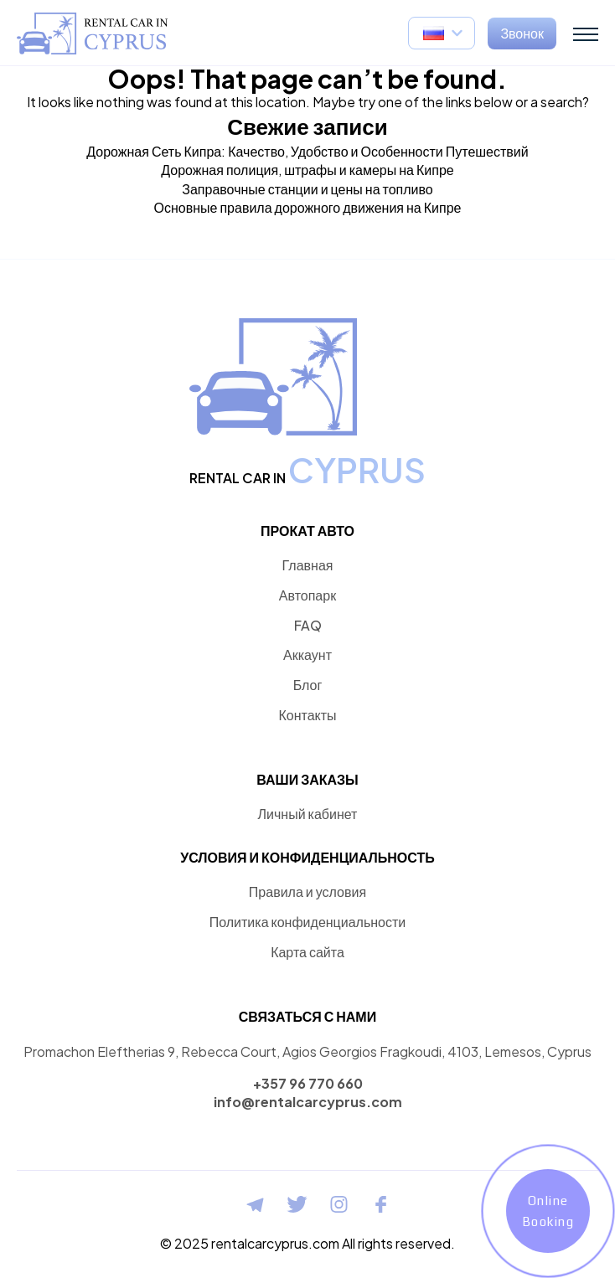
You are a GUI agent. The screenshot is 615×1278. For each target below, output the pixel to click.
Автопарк (307, 595)
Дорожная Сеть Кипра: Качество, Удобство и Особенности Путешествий (307, 151)
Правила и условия (307, 891)
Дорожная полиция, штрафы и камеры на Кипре (307, 169)
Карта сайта (307, 952)
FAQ (308, 625)
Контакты (307, 715)
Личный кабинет (308, 813)
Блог (308, 684)
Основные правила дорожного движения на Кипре (308, 207)
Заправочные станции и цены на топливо (307, 189)
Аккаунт (307, 654)
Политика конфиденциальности (307, 921)
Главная (307, 565)
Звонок (522, 33)
